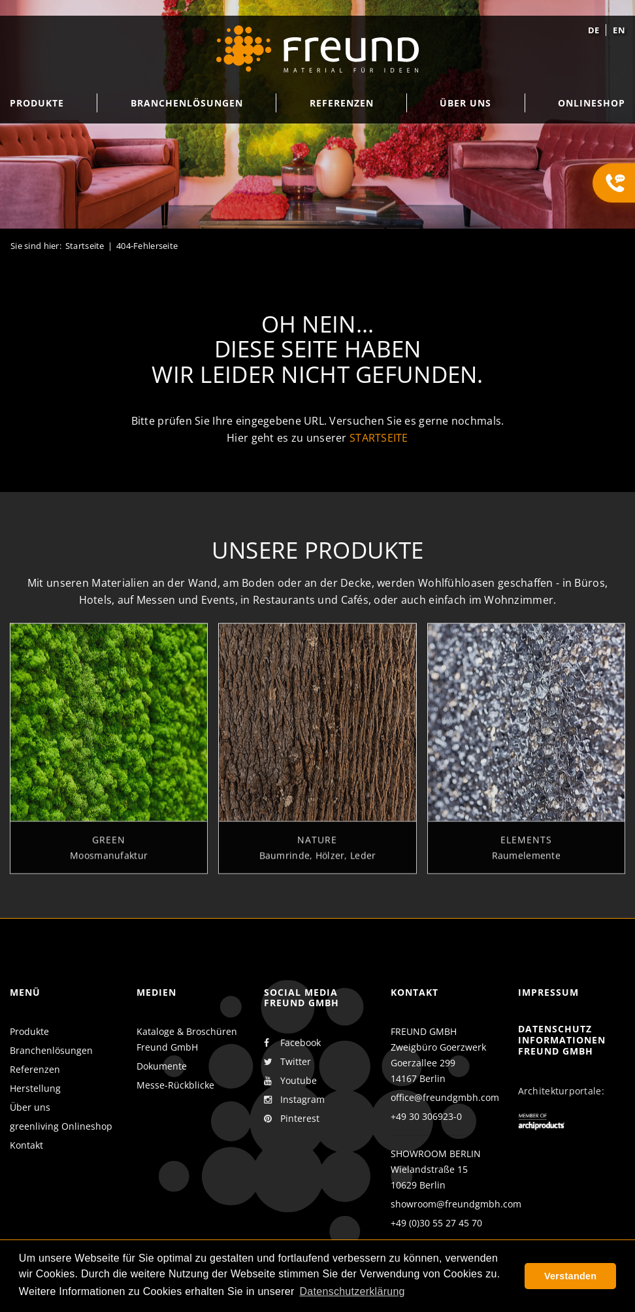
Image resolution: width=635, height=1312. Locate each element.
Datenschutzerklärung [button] (352, 1291)
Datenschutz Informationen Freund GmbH (562, 1040)
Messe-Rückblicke (175, 1085)
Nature (317, 845)
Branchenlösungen (51, 1050)
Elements (526, 845)
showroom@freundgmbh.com (456, 1204)
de (594, 30)
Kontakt (26, 1145)
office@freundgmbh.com (445, 1097)
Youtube (290, 1081)
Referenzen (35, 1069)
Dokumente (162, 1066)
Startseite (85, 246)
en (619, 30)
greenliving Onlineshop (61, 1126)
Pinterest (291, 1118)
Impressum (548, 992)
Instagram (294, 1099)
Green (108, 845)
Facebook (292, 1043)
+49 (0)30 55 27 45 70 (436, 1223)
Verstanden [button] (570, 1276)
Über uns (30, 1107)
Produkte (29, 1031)
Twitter (287, 1062)
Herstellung (35, 1088)
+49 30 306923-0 (426, 1116)
